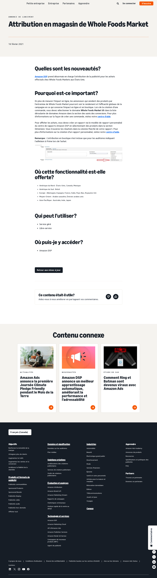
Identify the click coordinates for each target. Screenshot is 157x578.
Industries (91, 444)
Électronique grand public (96, 456)
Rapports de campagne (56, 499)
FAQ (127, 466)
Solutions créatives (56, 459)
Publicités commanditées (17, 484)
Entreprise (53, 3)
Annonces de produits (134, 452)
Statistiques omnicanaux (56, 503)
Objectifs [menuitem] (12, 444)
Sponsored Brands (15, 492)
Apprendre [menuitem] (131, 444)
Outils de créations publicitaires (54, 474)
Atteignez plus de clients (17, 454)
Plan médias (52, 452)
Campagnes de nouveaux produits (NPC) (57, 540)
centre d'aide (104, 116)
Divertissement (92, 460)
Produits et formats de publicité (19, 479)
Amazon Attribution (55, 487)
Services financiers (93, 468)
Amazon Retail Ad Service (57, 536)
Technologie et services (58, 516)
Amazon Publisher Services (57, 532)
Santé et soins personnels (96, 476)
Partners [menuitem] (130, 473)
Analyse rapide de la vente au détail (58, 507)
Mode (89, 464)
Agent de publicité (54, 545)
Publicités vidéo (14, 500)
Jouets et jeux (92, 497)
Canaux (90, 508)
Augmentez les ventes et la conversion (18, 463)
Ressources (130, 456)
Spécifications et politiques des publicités (137, 461)
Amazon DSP (41, 76)
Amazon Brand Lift (54, 491)
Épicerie (89, 472)
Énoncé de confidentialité (55, 561)
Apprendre (83, 3)
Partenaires (69, 3)
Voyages (90, 501)
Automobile (91, 448)
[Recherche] (118, 4)
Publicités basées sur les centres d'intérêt (84, 561)
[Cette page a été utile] (116, 297)
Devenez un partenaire (134, 481)
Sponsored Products (15, 488)
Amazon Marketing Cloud (57, 524)
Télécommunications (94, 493)
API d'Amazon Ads (54, 528)
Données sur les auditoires (57, 448)
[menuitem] (19, 495)
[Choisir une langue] (19, 432)
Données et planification (59, 444)
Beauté (89, 452)
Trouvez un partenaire (134, 477)
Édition (89, 489)
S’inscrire (146, 3)
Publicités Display (14, 496)
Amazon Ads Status (130, 561)
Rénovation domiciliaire (95, 485)
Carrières (11, 565)
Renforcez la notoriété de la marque (18, 449)
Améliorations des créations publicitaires (58, 465)
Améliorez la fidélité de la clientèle (18, 468)
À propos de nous (14, 561)
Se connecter (129, 3)
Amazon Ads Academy (134, 448)
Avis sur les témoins (111, 561)
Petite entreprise (35, 3)
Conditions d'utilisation (33, 561)
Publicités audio (14, 504)
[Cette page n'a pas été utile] (108, 297)
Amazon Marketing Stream (57, 495)
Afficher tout (13, 512)
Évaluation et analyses (58, 483)
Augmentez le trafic (15, 458)
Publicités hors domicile (17, 508)
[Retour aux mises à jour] (49, 270)
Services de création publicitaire (59, 470)
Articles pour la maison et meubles (96, 480)
